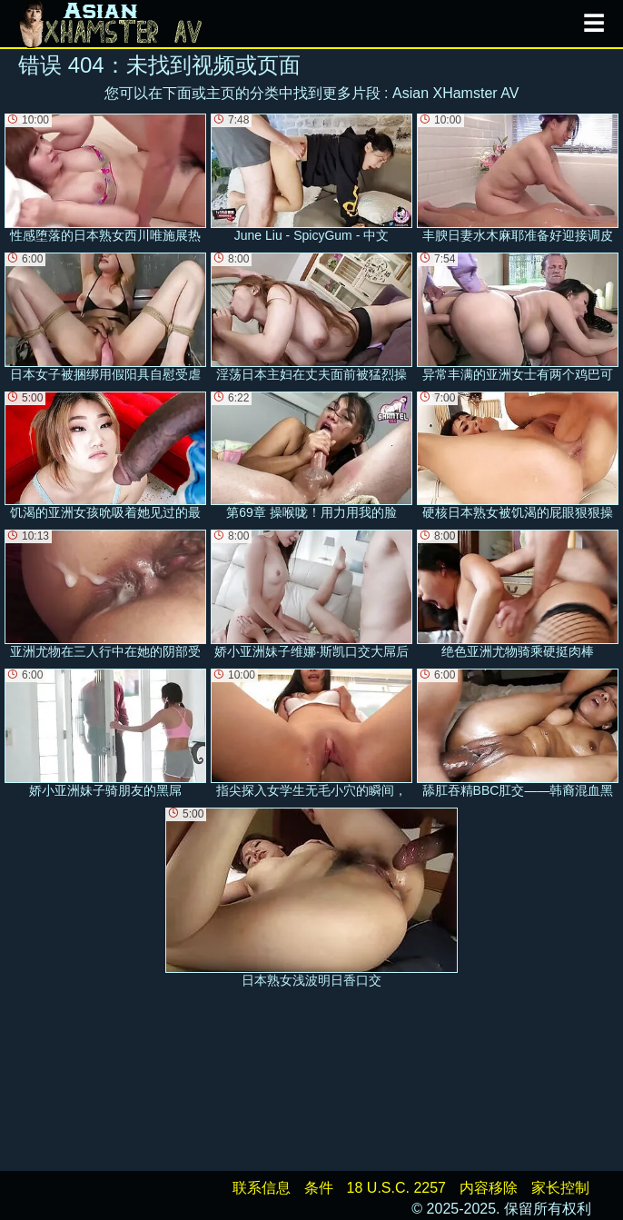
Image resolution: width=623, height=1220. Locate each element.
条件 (318, 1187)
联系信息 (261, 1187)
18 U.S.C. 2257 (396, 1187)
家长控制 (560, 1187)
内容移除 (489, 1187)
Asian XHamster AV (455, 93)
